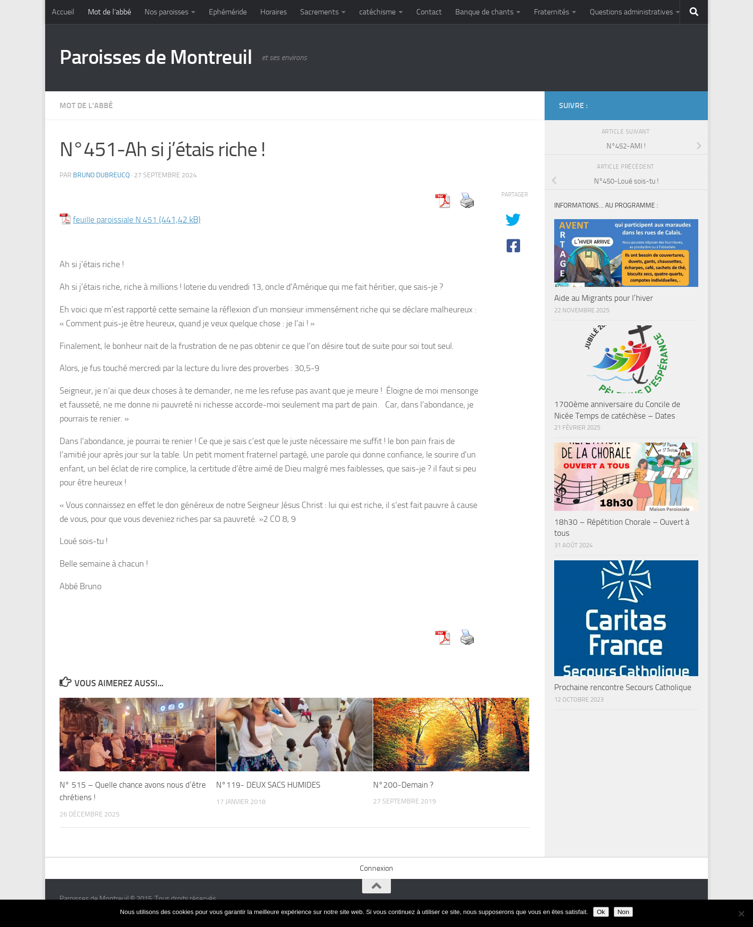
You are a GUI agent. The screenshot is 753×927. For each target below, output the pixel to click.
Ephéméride (228, 11)
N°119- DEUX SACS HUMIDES (268, 785)
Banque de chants (484, 11)
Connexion (376, 867)
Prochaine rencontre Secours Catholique (623, 687)
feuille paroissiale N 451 (115, 219)
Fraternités (551, 11)
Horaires (273, 11)
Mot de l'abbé (86, 105)
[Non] (741, 913)
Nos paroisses (166, 11)
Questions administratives (631, 11)
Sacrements (319, 11)
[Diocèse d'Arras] (672, 105)
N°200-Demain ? (403, 785)
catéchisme (377, 11)
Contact (429, 11)
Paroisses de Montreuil (156, 57)
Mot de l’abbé (109, 11)
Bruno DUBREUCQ (101, 175)
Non (623, 911)
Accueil (63, 11)
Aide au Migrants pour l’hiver (603, 298)
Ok (601, 911)
